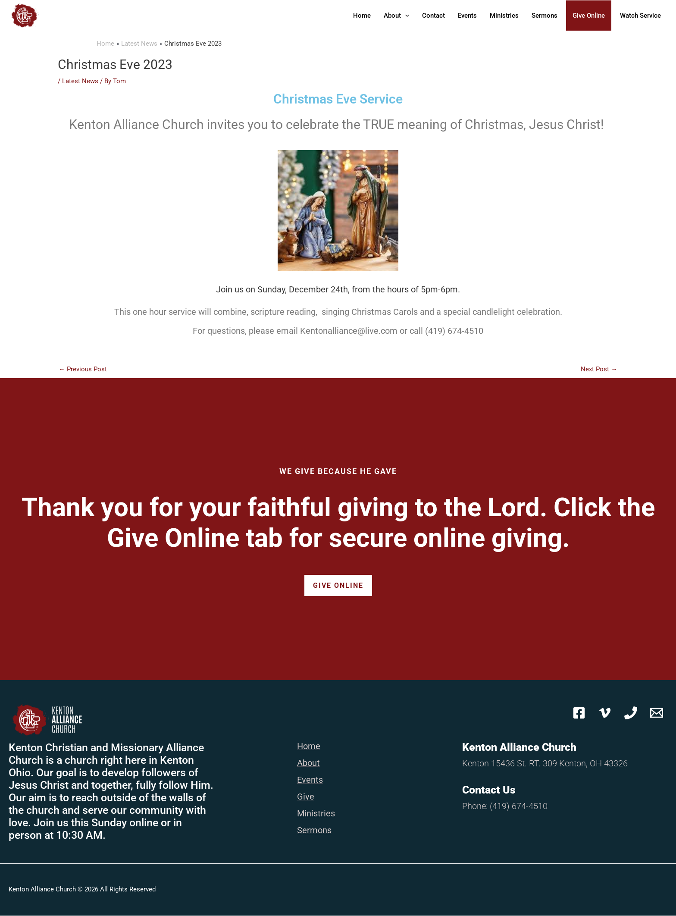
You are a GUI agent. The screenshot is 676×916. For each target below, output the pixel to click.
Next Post (599, 369)
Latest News (80, 81)
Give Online (589, 15)
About (396, 15)
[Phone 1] (631, 713)
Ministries (504, 15)
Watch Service (640, 15)
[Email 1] (656, 713)
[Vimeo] (605, 713)
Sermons (544, 15)
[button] (405, 15)
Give (305, 797)
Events (467, 15)
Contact (433, 15)
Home (362, 15)
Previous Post (83, 369)
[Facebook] (579, 713)
